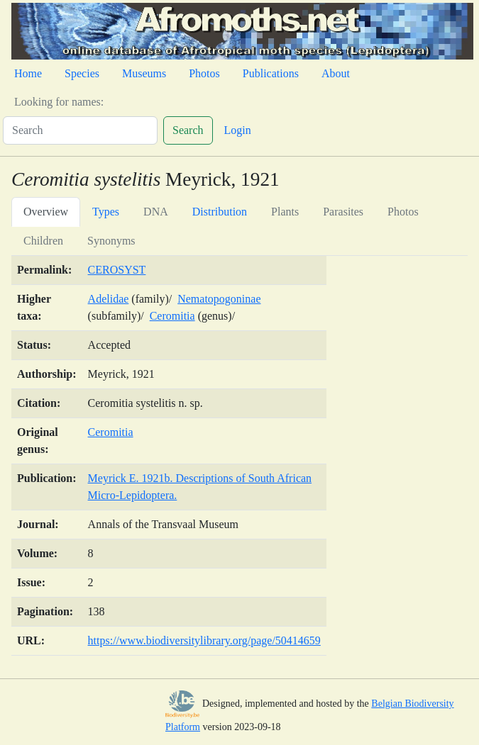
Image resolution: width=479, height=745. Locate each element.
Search (188, 130)
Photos (204, 73)
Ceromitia (172, 316)
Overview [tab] (45, 212)
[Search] (80, 130)
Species (82, 73)
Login (237, 130)
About (335, 73)
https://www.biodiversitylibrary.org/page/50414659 (204, 640)
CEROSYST (117, 270)
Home (28, 73)
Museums (144, 73)
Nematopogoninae (218, 299)
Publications (271, 73)
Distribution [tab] (219, 212)
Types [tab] (105, 212)
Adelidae (108, 299)
